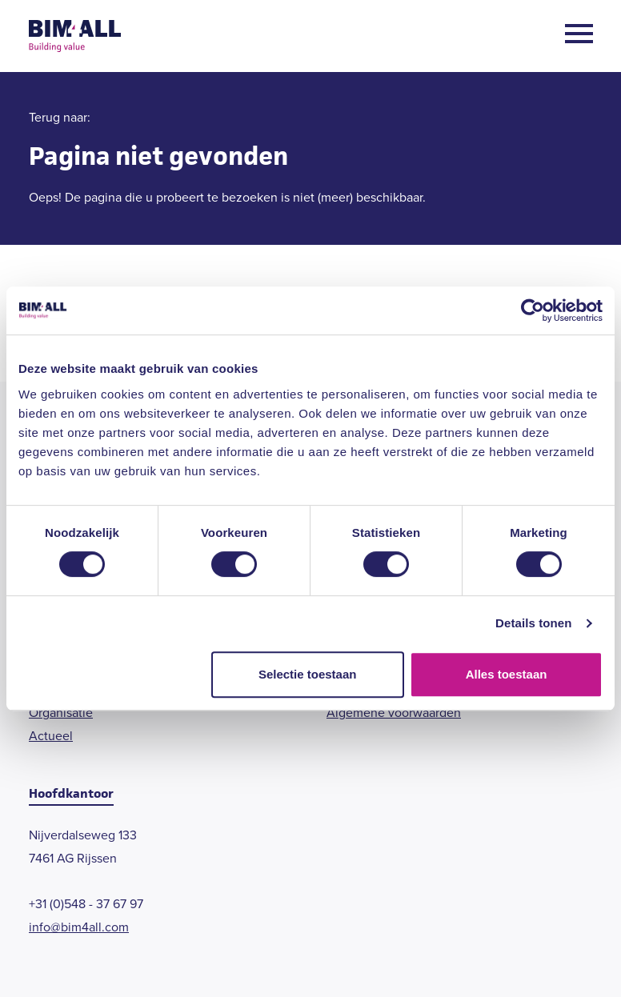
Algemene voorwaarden (394, 712)
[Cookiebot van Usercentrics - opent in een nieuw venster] (533, 310)
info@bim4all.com (79, 927)
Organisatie (61, 712)
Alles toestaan (506, 674)
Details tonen (533, 623)
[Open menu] (579, 36)
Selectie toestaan (307, 674)
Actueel (51, 736)
